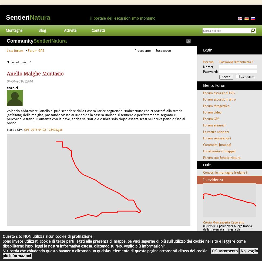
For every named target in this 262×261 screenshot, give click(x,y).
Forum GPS (36, 51)
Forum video (212, 112)
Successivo (163, 51)
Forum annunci (214, 125)
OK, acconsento (225, 251)
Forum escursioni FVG (219, 93)
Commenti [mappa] (217, 145)
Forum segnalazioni (217, 138)
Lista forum (15, 51)
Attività (70, 30)
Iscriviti (208, 62)
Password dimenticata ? (236, 62)
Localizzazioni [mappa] (219, 151)
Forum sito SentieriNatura (221, 158)
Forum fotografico (216, 106)
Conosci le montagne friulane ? (225, 172)
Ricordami (247, 77)
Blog (42, 30)
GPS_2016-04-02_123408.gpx (43, 130)
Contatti (98, 30)
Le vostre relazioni (216, 132)
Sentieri (28, 17)
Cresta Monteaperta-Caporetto (223, 222)
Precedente (143, 51)
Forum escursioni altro (219, 99)
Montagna (14, 30)
